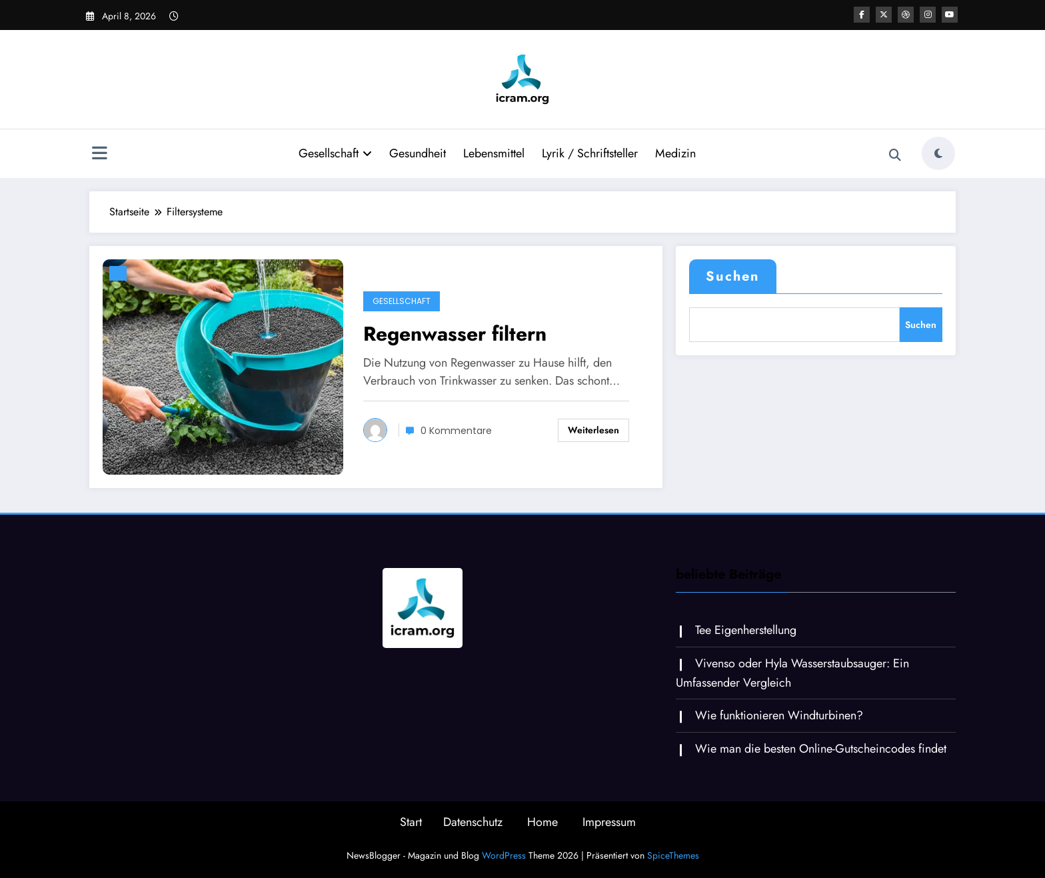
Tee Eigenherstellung (745, 630)
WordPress (504, 855)
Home (542, 822)
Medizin (675, 153)
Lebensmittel (493, 153)
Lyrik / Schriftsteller (590, 153)
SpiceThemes (673, 855)
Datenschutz (473, 822)
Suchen (733, 276)
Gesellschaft (335, 153)
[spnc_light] (938, 153)
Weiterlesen (593, 430)
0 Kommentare (456, 430)
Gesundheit (417, 153)
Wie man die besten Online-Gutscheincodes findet (820, 748)
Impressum (609, 822)
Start (411, 822)
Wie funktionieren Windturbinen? (779, 715)
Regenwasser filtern (454, 334)
